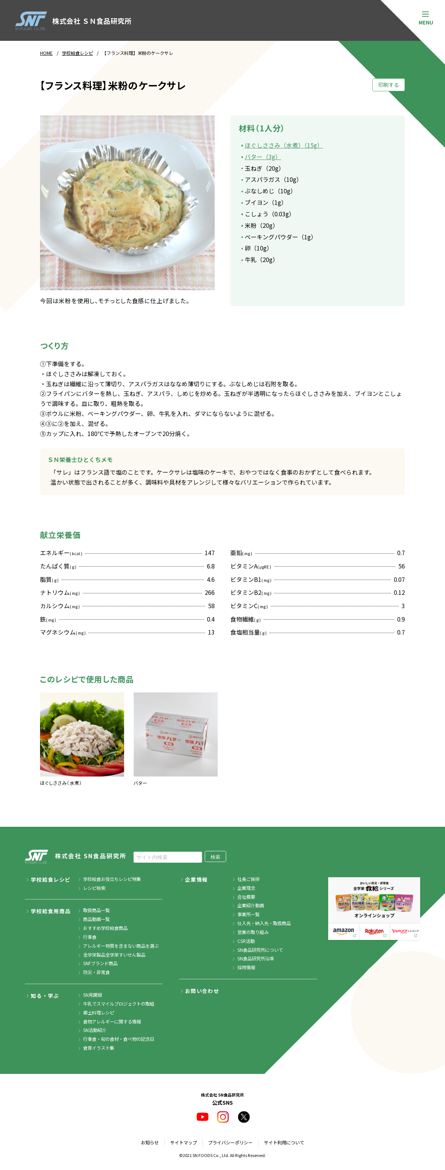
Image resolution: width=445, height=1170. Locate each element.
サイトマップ (183, 1142)
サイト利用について (284, 1142)
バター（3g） (263, 157)
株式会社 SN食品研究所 (75, 857)
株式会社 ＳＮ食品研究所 (73, 21)
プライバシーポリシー (230, 1142)
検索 (215, 857)
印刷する (388, 84)
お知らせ (150, 1142)
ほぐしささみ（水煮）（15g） (284, 145)
